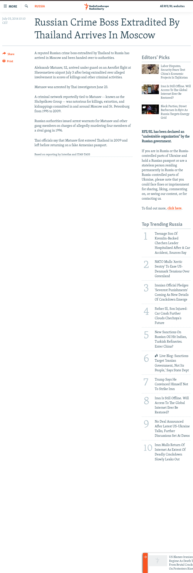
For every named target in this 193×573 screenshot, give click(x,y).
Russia (40, 6)
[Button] (8, 55)
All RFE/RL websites (172, 6)
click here (174, 208)
